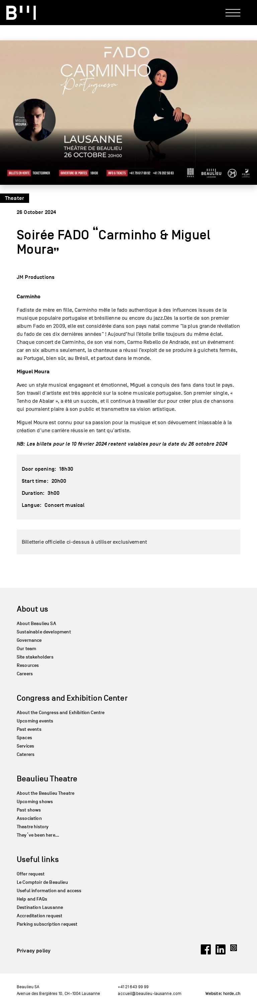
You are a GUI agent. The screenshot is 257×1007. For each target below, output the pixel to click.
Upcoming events (35, 721)
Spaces (24, 738)
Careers (25, 674)
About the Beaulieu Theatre (45, 793)
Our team (26, 648)
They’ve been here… (38, 835)
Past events (29, 729)
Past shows (29, 810)
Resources (28, 665)
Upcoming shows (35, 801)
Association (29, 818)
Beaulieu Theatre (47, 778)
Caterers (25, 754)
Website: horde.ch (222, 993)
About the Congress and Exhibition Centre (60, 712)
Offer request (31, 874)
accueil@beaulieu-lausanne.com (149, 993)
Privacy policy (34, 950)
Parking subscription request (47, 924)
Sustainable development (44, 632)
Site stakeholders (35, 657)
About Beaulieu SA (36, 623)
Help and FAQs (32, 899)
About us (32, 609)
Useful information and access (49, 891)
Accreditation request (39, 916)
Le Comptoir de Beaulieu (42, 882)
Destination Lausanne (40, 907)
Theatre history (33, 827)
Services (25, 746)
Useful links (38, 859)
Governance (29, 640)
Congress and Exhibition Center (72, 698)
